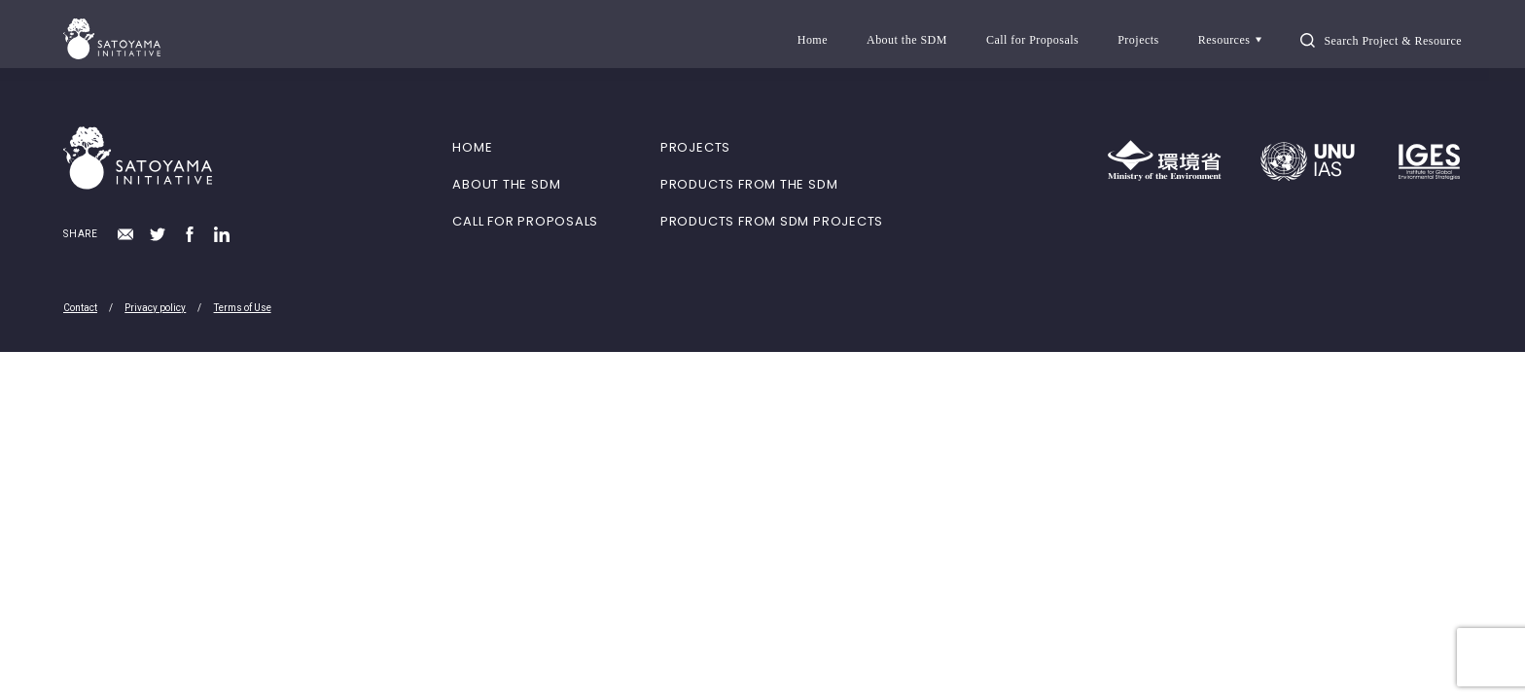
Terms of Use (242, 307)
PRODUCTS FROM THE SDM (748, 184)
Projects (1138, 40)
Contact (80, 307)
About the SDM (907, 40)
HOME (472, 147)
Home (813, 40)
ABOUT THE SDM (506, 184)
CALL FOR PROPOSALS (525, 221)
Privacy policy (155, 307)
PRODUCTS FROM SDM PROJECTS (771, 221)
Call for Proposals (1032, 40)
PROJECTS (695, 147)
